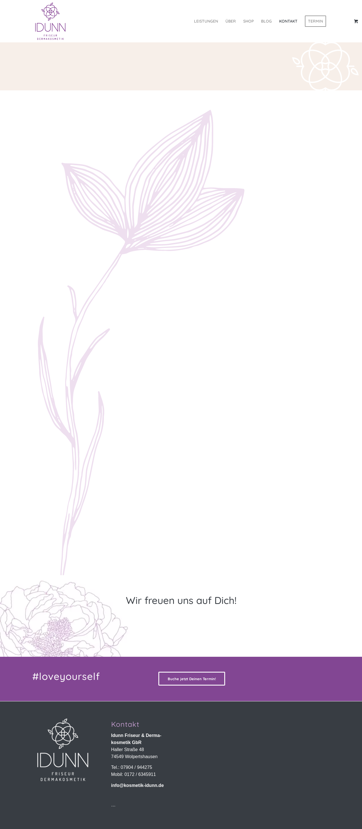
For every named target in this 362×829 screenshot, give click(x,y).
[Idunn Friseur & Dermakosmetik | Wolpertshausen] (50, 21)
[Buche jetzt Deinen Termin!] (191, 679)
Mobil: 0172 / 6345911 (133, 774)
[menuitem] (206, 21)
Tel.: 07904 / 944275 (131, 767)
